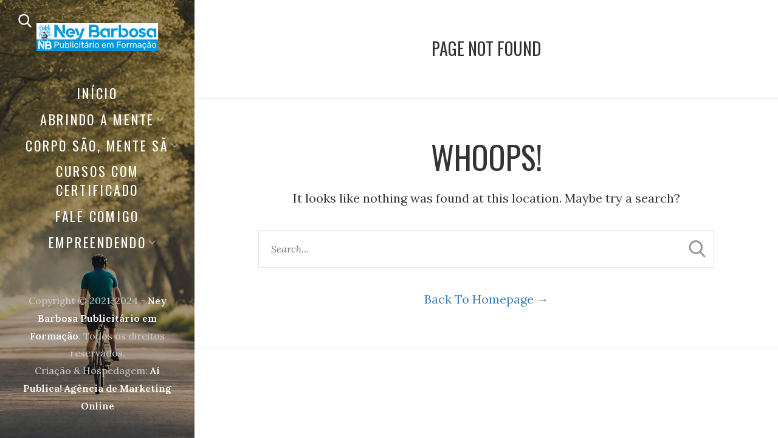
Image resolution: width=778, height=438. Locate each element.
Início (97, 93)
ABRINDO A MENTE (97, 119)
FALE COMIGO (97, 216)
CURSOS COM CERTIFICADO (97, 180)
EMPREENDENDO (97, 242)
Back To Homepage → (486, 299)
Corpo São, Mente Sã (97, 145)
